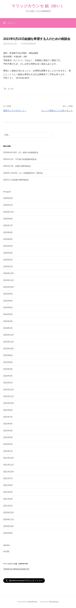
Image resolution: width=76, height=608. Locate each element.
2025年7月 (8, 225)
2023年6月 (8, 362)
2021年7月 (8, 478)
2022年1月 (8, 451)
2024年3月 (8, 328)
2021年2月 (8, 506)
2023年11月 (8, 342)
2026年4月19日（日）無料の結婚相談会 (20, 152)
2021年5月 (8, 485)
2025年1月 (8, 266)
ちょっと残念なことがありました (57, 110)
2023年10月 (8, 348)
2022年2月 (8, 444)
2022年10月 (8, 403)
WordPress (32, 602)
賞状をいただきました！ (14, 110)
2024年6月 (8, 307)
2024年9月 (8, 294)
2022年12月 (8, 389)
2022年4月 (8, 431)
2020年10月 (8, 526)
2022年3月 (8, 437)
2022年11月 (8, 396)
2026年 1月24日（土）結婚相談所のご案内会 (23, 173)
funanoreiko (28, 44)
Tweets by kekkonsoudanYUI (16, 569)
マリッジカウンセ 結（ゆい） (38, 6)
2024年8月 (8, 301)
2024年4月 (8, 321)
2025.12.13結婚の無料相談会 (16, 180)
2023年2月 (8, 383)
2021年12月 (8, 458)
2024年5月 (8, 314)
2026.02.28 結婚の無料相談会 (17, 166)
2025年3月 (8, 253)
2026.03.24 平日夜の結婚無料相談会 (20, 159)
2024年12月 (8, 273)
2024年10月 (8, 287)
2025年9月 (8, 219)
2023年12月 (8, 335)
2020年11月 (8, 519)
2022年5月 (8, 424)
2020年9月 (8, 533)
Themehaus (54, 602)
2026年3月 (8, 198)
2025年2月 (8, 260)
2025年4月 (8, 246)
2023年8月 (8, 355)
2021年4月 (8, 492)
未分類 (10, 89)
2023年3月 (8, 376)
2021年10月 (8, 472)
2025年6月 (8, 232)
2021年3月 (8, 499)
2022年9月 (8, 410)
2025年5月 (8, 239)
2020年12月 (8, 512)
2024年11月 (8, 280)
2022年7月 (8, 417)
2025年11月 (8, 212)
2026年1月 (8, 205)
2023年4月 (8, 369)
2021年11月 (8, 465)
